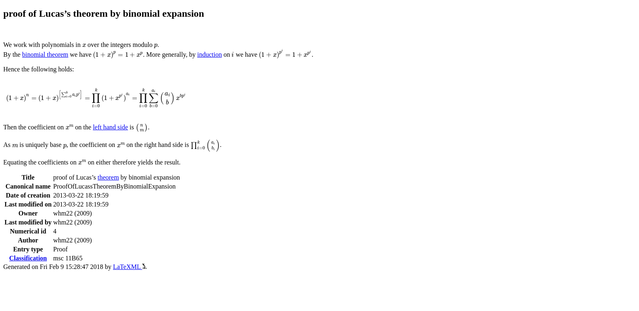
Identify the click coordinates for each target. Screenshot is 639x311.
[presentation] (84, 45)
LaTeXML (130, 266)
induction (209, 54)
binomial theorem (45, 54)
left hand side (110, 127)
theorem (108, 177)
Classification (28, 258)
